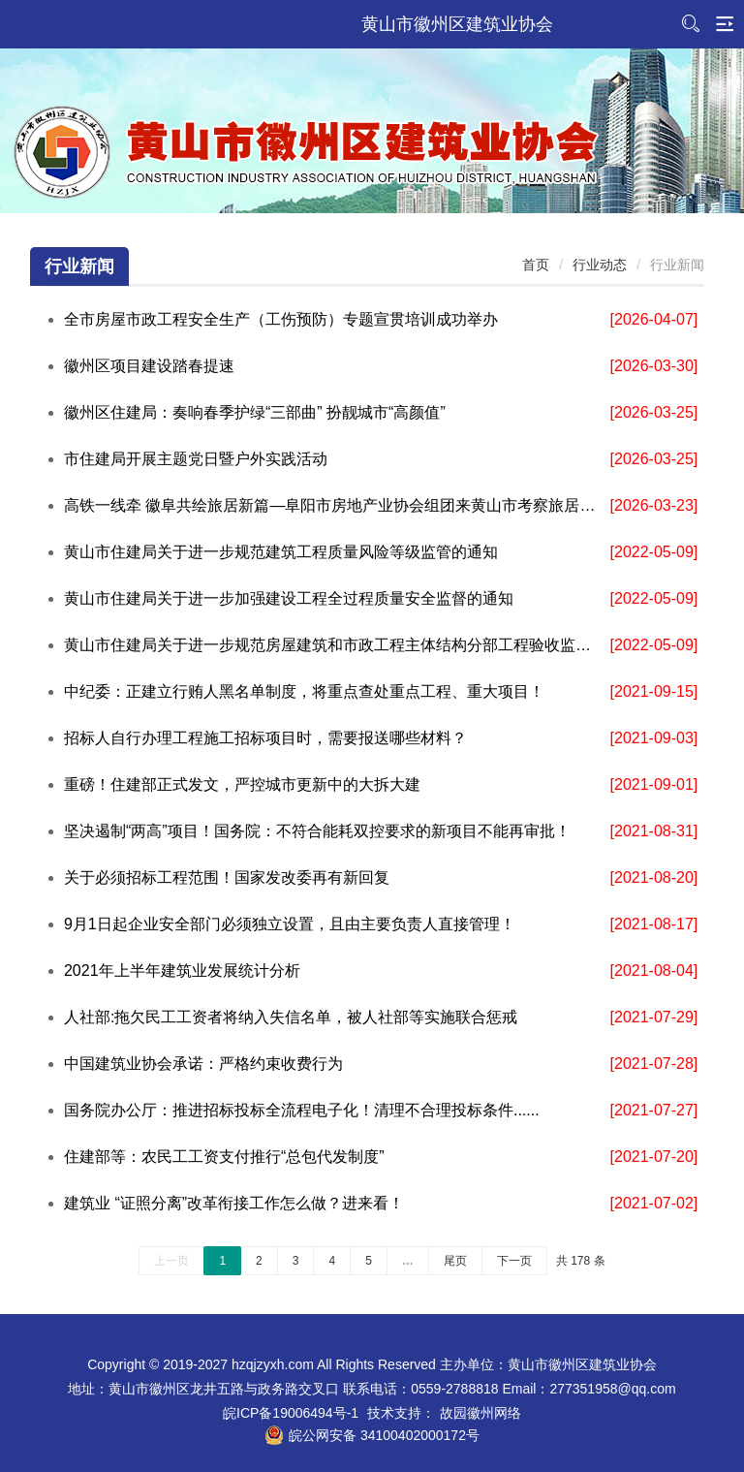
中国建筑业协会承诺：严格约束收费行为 (203, 1063)
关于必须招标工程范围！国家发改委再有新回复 (226, 877)
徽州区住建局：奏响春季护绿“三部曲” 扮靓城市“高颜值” (255, 412)
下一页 (514, 1261)
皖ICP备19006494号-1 (290, 1413)
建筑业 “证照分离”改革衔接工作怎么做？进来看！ (234, 1203)
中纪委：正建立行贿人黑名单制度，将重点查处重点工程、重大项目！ (304, 691)
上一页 (171, 1261)
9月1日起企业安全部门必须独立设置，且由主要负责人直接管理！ (289, 924)
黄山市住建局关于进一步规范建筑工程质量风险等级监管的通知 (281, 552)
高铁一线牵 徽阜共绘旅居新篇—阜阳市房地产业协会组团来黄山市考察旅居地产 (332, 505)
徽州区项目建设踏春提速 (149, 366)
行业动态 (600, 264)
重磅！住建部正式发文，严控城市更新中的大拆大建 (242, 784)
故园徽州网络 (480, 1413)
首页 (535, 264)
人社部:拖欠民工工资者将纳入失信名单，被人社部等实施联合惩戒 (290, 1017)
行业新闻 (79, 266)
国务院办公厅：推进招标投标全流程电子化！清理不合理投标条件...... (302, 1110)
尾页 (455, 1261)
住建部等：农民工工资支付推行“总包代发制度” (224, 1156)
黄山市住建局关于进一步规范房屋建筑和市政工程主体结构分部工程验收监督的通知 (332, 645)
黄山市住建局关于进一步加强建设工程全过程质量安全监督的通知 (288, 598)
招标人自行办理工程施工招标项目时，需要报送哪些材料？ (265, 738)
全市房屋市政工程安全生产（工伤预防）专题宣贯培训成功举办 (281, 319)
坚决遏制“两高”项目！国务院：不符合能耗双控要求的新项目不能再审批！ (317, 831)
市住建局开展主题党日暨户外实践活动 (195, 459)
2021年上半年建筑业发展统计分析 (182, 970)
